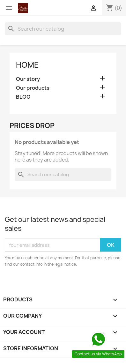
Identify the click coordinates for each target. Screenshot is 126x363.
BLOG (23, 97)
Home (27, 64)
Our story (28, 79)
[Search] (63, 28)
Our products (32, 88)
